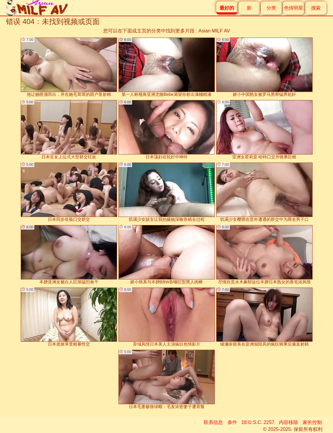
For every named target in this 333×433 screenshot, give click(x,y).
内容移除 (288, 422)
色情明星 (293, 8)
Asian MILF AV (214, 30)
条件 (232, 422)
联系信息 (213, 422)
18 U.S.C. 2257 (258, 422)
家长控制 (312, 422)
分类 (271, 8)
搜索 (316, 8)
